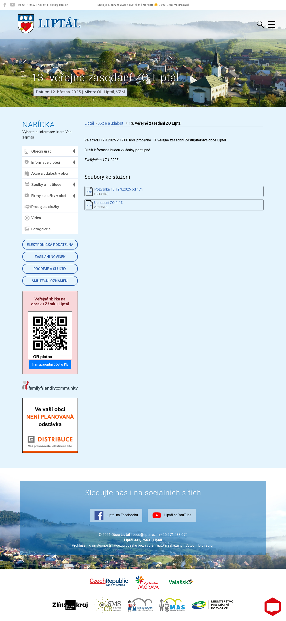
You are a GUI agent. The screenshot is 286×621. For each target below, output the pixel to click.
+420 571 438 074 (173, 535)
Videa (33, 218)
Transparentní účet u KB (50, 364)
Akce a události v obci (46, 173)
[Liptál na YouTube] (12, 5)
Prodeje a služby (42, 206)
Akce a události (111, 123)
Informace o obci (42, 162)
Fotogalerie (37, 229)
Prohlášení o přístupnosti (91, 545)
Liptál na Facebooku (116, 515)
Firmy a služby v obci (45, 195)
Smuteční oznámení (50, 281)
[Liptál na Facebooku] (4, 5)
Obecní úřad (38, 151)
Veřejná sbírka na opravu (50, 301)
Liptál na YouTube (171, 515)
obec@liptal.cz (144, 535)
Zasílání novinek (49, 257)
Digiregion (206, 545)
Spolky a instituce (43, 184)
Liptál (89, 123)
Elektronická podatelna (50, 245)
